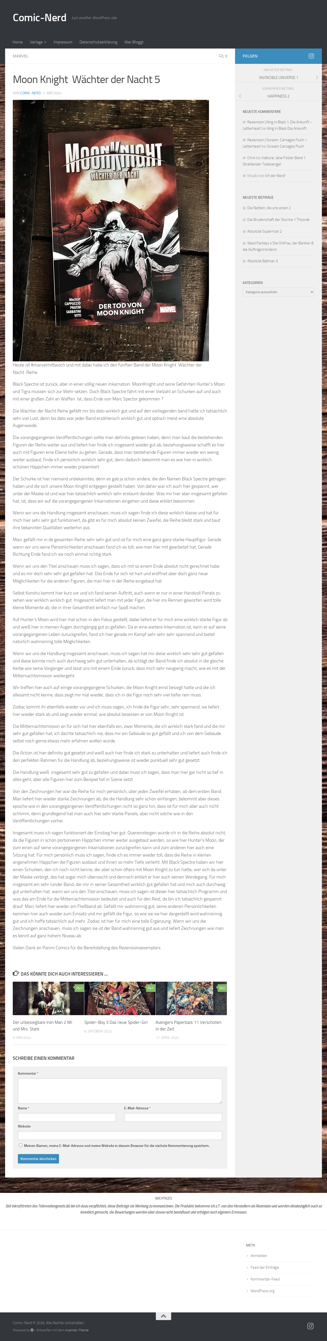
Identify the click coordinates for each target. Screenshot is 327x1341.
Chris (251, 158)
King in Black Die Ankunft (286, 128)
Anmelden (259, 1255)
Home (18, 42)
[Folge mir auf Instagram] (311, 56)
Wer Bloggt (134, 42)
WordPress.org (263, 1291)
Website (24, 1126)
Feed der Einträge (265, 1267)
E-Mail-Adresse (137, 1108)
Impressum (63, 42)
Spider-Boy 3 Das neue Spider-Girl (116, 1022)
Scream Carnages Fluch (285, 146)
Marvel (20, 56)
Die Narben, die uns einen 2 (269, 208)
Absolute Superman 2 (264, 231)
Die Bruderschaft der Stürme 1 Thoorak (278, 219)
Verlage (36, 42)
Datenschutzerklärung (98, 42)
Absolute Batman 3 (262, 261)
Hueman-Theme (77, 1330)
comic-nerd (30, 93)
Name (23, 1108)
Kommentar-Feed (265, 1279)
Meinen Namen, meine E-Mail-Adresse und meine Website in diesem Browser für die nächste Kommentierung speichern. (116, 1146)
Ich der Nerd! (275, 175)
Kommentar (28, 1073)
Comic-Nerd (39, 17)
